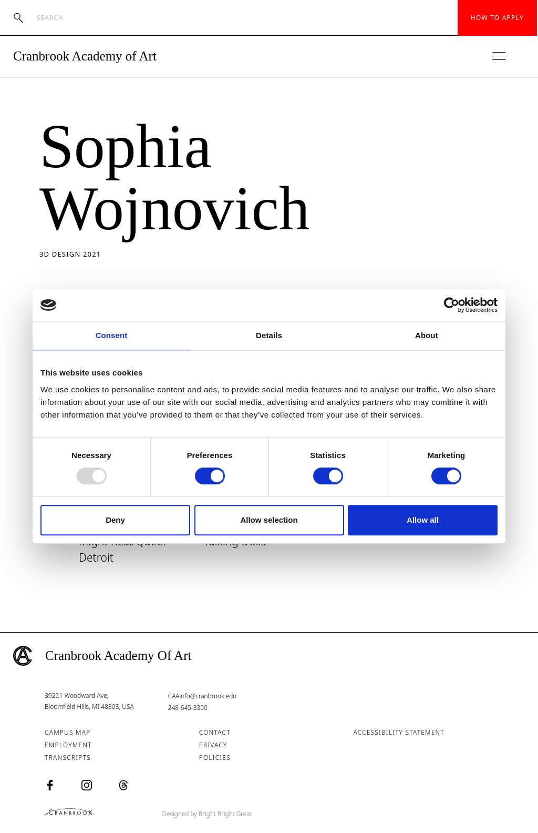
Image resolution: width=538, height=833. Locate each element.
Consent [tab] (112, 335)
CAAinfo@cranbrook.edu (203, 697)
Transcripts (68, 758)
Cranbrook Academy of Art (85, 56)
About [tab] (426, 335)
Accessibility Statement (398, 732)
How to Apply (497, 17)
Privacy (213, 745)
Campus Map (67, 732)
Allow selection (268, 519)
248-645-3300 (188, 708)
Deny (115, 519)
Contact (215, 732)
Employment (68, 745)
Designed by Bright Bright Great (215, 813)
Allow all (423, 519)
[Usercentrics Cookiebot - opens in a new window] (452, 305)
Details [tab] (269, 335)
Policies (215, 758)
